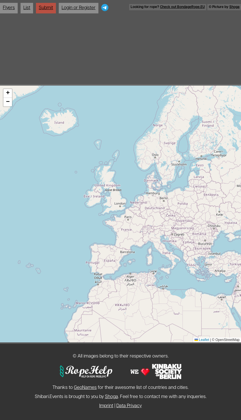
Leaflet (202, 340)
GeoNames (85, 387)
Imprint (106, 406)
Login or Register (79, 8)
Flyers (9, 8)
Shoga (234, 7)
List (26, 8)
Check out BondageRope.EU (182, 7)
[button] (7, 93)
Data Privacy (129, 406)
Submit (46, 8)
